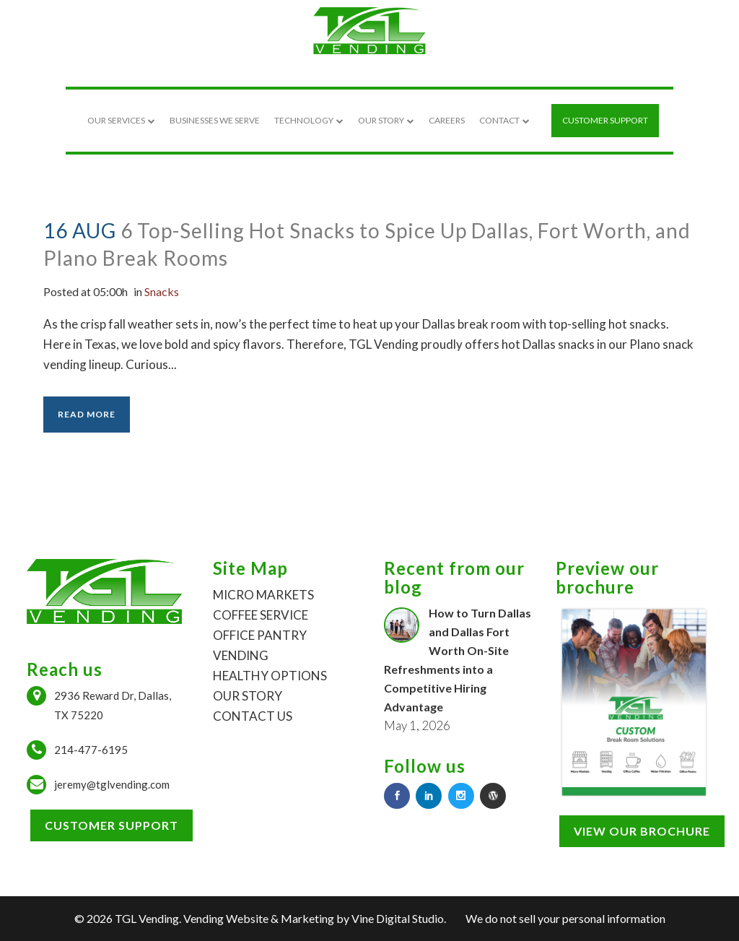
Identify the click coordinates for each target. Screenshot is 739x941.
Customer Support (111, 825)
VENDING (240, 655)
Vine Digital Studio (397, 918)
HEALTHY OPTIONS (270, 675)
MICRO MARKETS (263, 594)
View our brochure (642, 831)
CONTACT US (252, 716)
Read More (86, 414)
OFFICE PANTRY (260, 635)
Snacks (173, 291)
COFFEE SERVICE (260, 615)
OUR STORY (247, 695)
